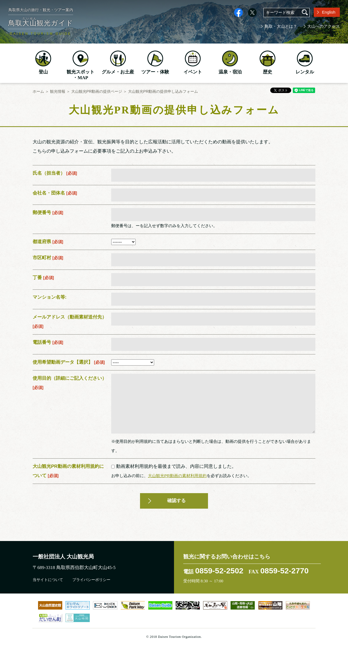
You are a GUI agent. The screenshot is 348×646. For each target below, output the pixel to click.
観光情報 (57, 91)
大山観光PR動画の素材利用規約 (177, 476)
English (328, 12)
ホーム (38, 91)
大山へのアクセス (323, 26)
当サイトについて (48, 580)
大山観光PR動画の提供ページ (96, 91)
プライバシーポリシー (91, 580)
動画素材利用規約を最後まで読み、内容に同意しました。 (173, 466)
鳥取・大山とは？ (281, 26)
